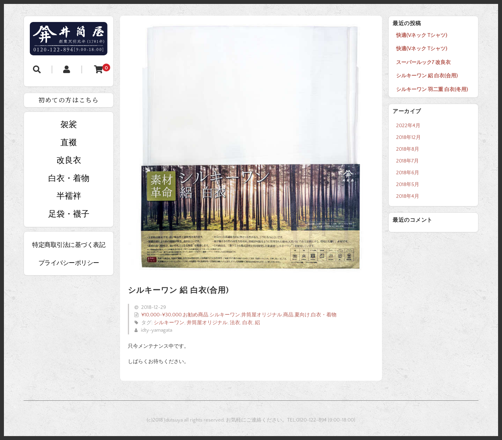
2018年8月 (407, 149)
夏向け (302, 315)
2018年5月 (407, 184)
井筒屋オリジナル (261, 315)
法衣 (235, 322)
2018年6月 (407, 172)
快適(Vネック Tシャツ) (421, 35)
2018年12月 (408, 137)
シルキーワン (224, 315)
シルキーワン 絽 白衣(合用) (427, 76)
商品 (288, 315)
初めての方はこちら (68, 99)
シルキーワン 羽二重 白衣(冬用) (432, 89)
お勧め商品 (195, 315)
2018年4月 (407, 196)
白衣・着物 (323, 315)
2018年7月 (407, 161)
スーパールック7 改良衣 (423, 62)
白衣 (247, 322)
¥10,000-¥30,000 (161, 315)
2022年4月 (408, 125)
